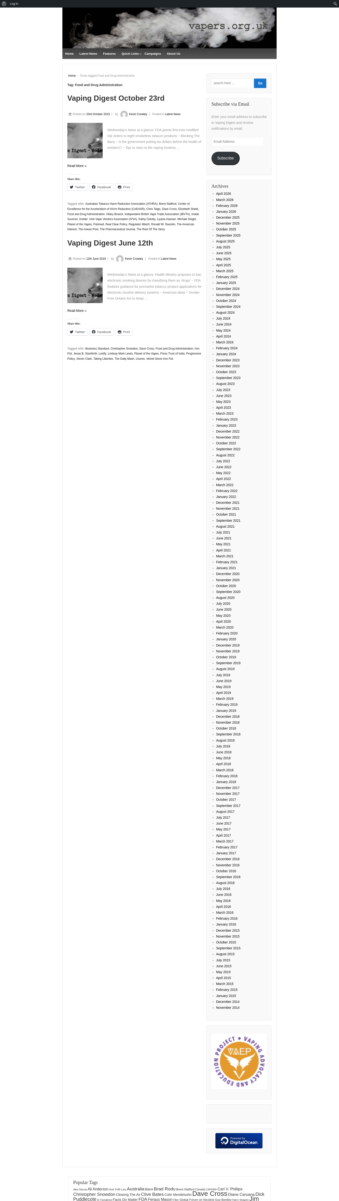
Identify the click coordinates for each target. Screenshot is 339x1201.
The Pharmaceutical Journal (117, 229)
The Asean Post (88, 229)
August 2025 (225, 241)
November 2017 (228, 794)
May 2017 (223, 829)
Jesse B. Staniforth (85, 353)
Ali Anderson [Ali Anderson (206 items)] (98, 1189)
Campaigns (153, 53)
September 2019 (228, 663)
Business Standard (97, 348)
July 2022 (223, 461)
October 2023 (226, 372)
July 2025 (223, 247)
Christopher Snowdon (124, 348)
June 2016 (223, 895)
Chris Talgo (153, 209)
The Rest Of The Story (151, 229)
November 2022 (228, 437)
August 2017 (225, 811)
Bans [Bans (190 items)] (149, 1189)
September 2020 (228, 592)
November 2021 (228, 508)
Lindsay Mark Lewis (120, 353)
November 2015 (228, 936)
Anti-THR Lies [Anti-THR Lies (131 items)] (117, 1189)
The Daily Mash (124, 358)
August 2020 (225, 598)
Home (69, 53)
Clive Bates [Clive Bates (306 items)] (152, 1194)
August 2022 (225, 455)
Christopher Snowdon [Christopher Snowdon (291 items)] (94, 1194)
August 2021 (225, 526)
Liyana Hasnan (166, 219)
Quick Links (130, 53)
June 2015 (223, 966)
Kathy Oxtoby (146, 219)
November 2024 (228, 295)
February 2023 (227, 419)
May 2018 (223, 758)
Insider (83, 219)
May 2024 (223, 330)
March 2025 (225, 271)
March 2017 (225, 841)
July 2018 (223, 746)
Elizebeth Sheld (188, 209)
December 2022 (228, 431)
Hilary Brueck (114, 214)
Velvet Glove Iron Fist (159, 358)
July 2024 (223, 318)
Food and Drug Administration (86, 214)
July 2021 (223, 532)
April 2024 (223, 336)
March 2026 (225, 200)
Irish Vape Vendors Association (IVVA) (113, 219)
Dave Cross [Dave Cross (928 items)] (209, 1193)
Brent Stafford (167, 203)
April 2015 (223, 978)
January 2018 (226, 782)
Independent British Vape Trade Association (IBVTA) (157, 214)
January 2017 (226, 853)
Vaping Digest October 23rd (116, 98)
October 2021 (226, 514)
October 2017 (226, 799)
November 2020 (228, 580)
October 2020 (226, 586)
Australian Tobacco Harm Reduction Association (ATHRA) (121, 203)
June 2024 (223, 324)
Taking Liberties (103, 358)
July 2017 (223, 817)
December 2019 (228, 645)
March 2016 (225, 912)
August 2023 (225, 384)
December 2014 (228, 1002)
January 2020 (226, 639)
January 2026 (226, 211)
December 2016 (228, 859)
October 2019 (226, 657)
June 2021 (223, 538)
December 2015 (228, 930)
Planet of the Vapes (79, 224)
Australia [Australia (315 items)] (136, 1188)
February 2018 (227, 776)
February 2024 (227, 348)
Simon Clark (84, 358)
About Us (174, 53)
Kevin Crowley (133, 114)
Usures (140, 358)
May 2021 (223, 544)
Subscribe (225, 158)
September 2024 (228, 307)
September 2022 (228, 449)
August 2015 (225, 954)
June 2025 (223, 253)
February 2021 (227, 562)
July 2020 (223, 603)
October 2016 (226, 871)
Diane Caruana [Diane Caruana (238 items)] (241, 1194)
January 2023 (226, 425)
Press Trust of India (172, 353)
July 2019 (223, 675)
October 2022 (226, 443)
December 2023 (228, 360)
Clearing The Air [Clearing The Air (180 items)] (128, 1195)
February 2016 (227, 918)
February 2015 (227, 990)
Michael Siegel (187, 219)
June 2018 (223, 752)
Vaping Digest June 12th (110, 243)
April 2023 (223, 407)
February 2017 (227, 847)
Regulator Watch (139, 224)
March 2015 (225, 984)
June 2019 (223, 681)
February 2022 (227, 491)
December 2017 (228, 788)
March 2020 (225, 627)
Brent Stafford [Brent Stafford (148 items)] (185, 1189)
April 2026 (223, 194)
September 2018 (228, 734)
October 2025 (226, 229)
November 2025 (228, 223)
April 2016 (223, 907)
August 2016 (225, 883)
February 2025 (227, 277)
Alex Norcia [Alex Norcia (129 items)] (80, 1189)
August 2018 (225, 740)
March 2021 (225, 556)
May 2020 (223, 615)
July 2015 (223, 960)
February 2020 (227, 633)
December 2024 (228, 289)
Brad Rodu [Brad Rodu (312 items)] (165, 1188)
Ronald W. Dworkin (163, 224)
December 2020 (228, 574)
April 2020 (223, 621)
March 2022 (225, 485)
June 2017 (223, 823)
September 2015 (228, 948)
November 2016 (228, 865)
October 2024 (226, 301)
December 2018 (228, 716)
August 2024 (225, 312)
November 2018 (228, 722)
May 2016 (223, 901)
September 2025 (228, 235)
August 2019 (225, 669)
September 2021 (228, 520)
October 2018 (226, 728)
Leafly (102, 353)
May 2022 (223, 473)
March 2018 (225, 770)
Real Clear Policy (116, 224)
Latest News (88, 53)
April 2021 (223, 550)
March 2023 (225, 413)
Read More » (76, 166)
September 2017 (228, 806)
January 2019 (226, 711)
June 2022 (223, 467)
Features (109, 53)
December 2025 (228, 217)
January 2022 (226, 497)
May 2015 (223, 972)
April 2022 (223, 479)
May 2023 (223, 402)
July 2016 (223, 889)
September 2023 (228, 378)
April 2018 (223, 764)
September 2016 (228, 877)
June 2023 (223, 396)
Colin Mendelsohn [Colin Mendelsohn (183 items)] (177, 1195)
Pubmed (98, 224)
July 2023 (223, 390)
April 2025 (223, 265)
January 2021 (226, 568)
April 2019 (223, 693)
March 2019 (225, 699)
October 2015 (226, 942)
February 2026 (227, 206)
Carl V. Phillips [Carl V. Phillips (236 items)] (230, 1189)
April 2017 (223, 835)
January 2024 (226, 354)
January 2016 (226, 924)
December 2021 (228, 503)
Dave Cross (169, 209)
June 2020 (223, 609)
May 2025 (223, 259)
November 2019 (228, 651)
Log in (14, 3)
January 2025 (226, 283)
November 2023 (228, 366)
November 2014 (228, 1007)
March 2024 (225, 342)
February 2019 (227, 704)
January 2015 (226, 996)
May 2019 (223, 687)
